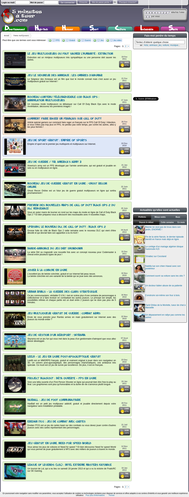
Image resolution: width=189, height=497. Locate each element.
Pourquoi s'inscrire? (127, 2)
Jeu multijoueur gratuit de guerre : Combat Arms (63, 313)
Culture (120, 29)
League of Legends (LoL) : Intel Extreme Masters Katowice (69, 465)
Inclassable (146, 29)
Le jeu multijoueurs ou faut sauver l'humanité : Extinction (70, 54)
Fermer (111, 495)
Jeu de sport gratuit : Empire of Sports (57, 140)
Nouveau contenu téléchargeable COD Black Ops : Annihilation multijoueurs (63, 98)
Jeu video (117, 40)
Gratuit (72, 40)
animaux (153, 45)
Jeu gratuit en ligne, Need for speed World (59, 443)
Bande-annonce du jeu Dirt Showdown (55, 248)
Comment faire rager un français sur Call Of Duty (64, 118)
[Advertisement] (159, 73)
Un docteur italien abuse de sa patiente (158, 288)
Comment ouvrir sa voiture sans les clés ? (159, 279)
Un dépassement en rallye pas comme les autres (159, 318)
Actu (146, 45)
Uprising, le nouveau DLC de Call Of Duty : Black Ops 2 (66, 227)
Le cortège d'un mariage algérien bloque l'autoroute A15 (158, 249)
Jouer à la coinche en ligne (47, 270)
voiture (166, 45)
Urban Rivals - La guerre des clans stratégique (62, 292)
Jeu (102, 40)
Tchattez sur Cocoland (150, 259)
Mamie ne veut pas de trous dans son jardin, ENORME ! (157, 230)
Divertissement (15, 29)
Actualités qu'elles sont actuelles (160, 210)
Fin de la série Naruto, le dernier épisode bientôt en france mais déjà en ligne (159, 240)
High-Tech (41, 29)
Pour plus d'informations (95, 495)
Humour (67, 29)
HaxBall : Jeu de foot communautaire (54, 400)
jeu (160, 45)
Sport (93, 29)
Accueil (6, 36)
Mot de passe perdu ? (101, 2)
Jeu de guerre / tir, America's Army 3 (54, 162)
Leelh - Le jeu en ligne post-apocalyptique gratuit (64, 356)
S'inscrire (83, 2)
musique (174, 45)
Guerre (88, 40)
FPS (57, 40)
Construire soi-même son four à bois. (157, 298)
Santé (173, 29)
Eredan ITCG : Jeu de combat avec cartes (56, 421)
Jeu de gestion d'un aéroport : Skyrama (56, 335)
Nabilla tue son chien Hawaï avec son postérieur (157, 269)
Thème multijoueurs (21, 36)
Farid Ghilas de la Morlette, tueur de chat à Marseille (159, 308)
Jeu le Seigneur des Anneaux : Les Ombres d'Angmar (64, 75)
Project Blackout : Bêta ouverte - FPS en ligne (61, 378)
